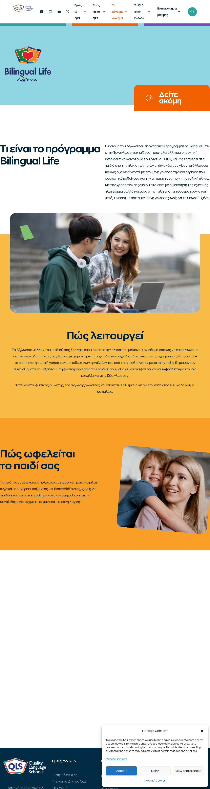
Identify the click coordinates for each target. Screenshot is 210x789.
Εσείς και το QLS (99, 11)
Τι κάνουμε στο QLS (120, 11)
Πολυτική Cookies (154, 781)
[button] (202, 731)
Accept (121, 770)
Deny (155, 770)
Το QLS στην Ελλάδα (142, 11)
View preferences (188, 770)
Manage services (116, 759)
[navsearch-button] (192, 11)
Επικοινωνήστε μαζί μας (169, 11)
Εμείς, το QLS (81, 11)
